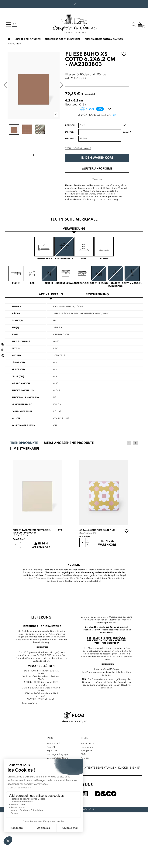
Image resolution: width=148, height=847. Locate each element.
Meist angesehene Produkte (69, 443)
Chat (53, 581)
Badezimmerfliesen (23, 425)
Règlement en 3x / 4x (74, 722)
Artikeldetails (51, 294)
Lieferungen (87, 747)
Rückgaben (86, 751)
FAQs (83, 754)
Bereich (70, 125)
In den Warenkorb (97, 157)
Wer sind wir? (53, 743)
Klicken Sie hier (129, 767)
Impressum (52, 751)
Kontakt (85, 758)
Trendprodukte (24, 443)
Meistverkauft (26, 448)
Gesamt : (70, 139)
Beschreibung (97, 294)
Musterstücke (87, 743)
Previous (130, 443)
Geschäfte (52, 747)
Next (135, 443)
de (14, 24)
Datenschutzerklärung (57, 758)
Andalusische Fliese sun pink (97, 530)
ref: (67, 78)
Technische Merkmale (78, 148)
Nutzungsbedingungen (58, 754)
